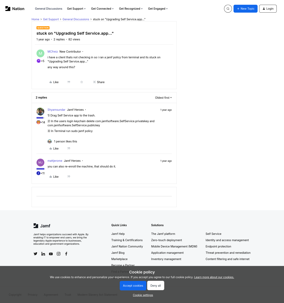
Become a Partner (123, 265)
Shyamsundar (56, 109)
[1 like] (62, 141)
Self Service (213, 233)
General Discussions (48, 8)
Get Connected (102, 8)
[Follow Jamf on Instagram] (59, 254)
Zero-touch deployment (166, 240)
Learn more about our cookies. (214, 277)
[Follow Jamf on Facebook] (66, 254)
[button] (246, 9)
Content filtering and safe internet (227, 259)
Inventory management (166, 259)
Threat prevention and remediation (228, 252)
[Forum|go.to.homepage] (14, 8)
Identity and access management (227, 240)
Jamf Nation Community (127, 246)
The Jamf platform (163, 233)
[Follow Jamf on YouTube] (51, 253)
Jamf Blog (118, 252)
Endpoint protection (218, 246)
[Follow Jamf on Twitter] (35, 253)
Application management (167, 252)
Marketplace (119, 259)
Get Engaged (158, 8)
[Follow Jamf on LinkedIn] (43, 254)
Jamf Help (118, 233)
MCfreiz (53, 51)
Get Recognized (131, 8)
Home (35, 19)
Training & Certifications (127, 240)
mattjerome (55, 160)
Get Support (76, 8)
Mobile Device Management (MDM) (174, 246)
